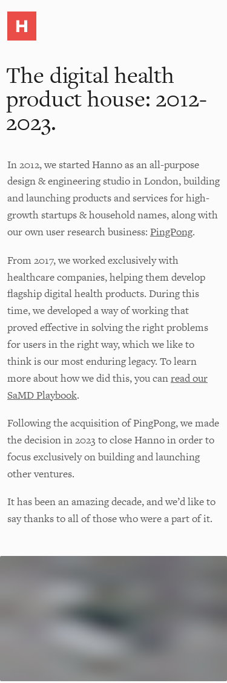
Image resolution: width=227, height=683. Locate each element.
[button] (21, 28)
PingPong (171, 231)
